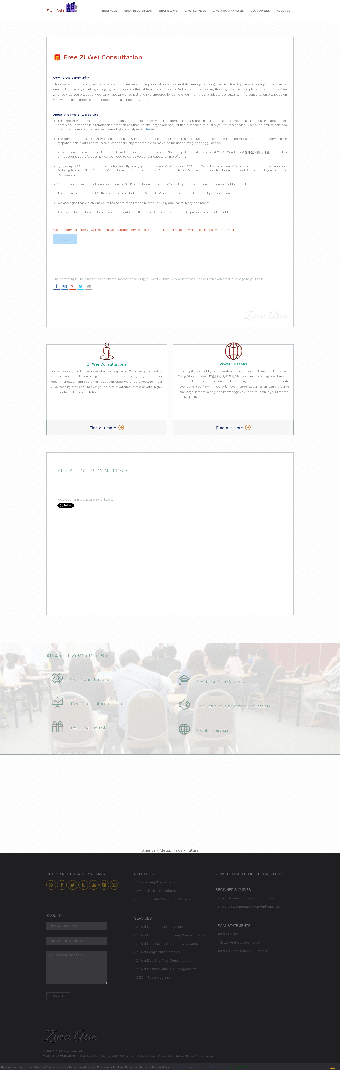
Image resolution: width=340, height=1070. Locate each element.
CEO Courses (260, 10)
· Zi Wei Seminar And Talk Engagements (165, 969)
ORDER (65, 239)
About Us (283, 10)
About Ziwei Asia (211, 730)
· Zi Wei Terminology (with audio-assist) (246, 898)
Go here (147, 129)
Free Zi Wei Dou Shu (89, 727)
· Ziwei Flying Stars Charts (154, 882)
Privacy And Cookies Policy (211, 1066)
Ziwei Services (195, 10)
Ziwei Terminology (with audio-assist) (232, 706)
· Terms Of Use (227, 934)
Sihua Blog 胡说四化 (138, 10)
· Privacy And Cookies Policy (238, 942)
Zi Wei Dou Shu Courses (219, 681)
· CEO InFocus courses (152, 977)
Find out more (106, 428)
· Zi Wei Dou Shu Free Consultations (162, 960)
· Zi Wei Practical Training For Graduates (166, 943)
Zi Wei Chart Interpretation (95, 703)
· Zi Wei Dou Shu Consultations (158, 927)
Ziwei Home (110, 10)
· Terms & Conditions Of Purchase (242, 951)
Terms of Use (179, 1066)
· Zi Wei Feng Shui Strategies (157, 952)
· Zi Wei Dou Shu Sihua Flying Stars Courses (169, 935)
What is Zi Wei (168, 10)
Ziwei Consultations (89, 679)
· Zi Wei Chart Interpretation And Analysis (248, 906)
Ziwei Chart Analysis (228, 10)
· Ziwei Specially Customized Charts (162, 899)
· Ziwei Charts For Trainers (155, 891)
